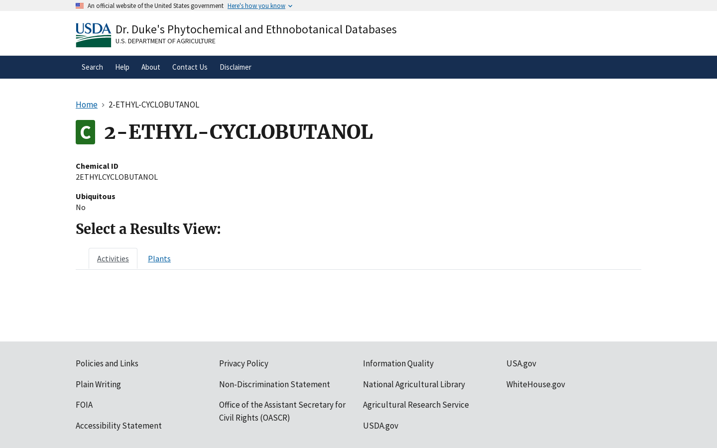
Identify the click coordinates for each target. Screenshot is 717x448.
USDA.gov (380, 425)
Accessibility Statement (119, 425)
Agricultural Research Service (416, 404)
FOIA (84, 404)
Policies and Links (107, 363)
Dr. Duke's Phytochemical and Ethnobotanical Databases (256, 29)
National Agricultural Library (414, 384)
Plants (159, 258)
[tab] (113, 258)
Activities (113, 258)
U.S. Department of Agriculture (166, 40)
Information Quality (398, 363)
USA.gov (521, 363)
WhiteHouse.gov (535, 384)
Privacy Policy (243, 363)
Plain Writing (98, 384)
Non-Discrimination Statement (274, 384)
